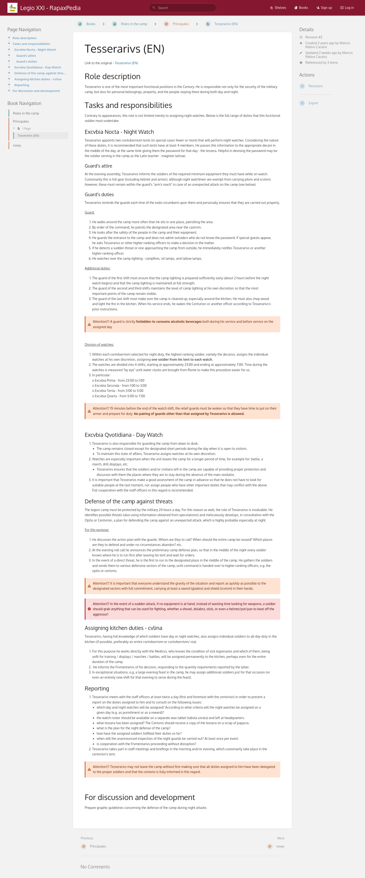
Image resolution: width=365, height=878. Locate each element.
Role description (25, 38)
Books (301, 8)
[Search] (153, 8)
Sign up (324, 8)
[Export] (328, 103)
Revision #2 (310, 37)
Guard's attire (26, 55)
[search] (182, 7)
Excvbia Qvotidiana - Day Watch (37, 67)
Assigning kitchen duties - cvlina (37, 79)
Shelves (278, 8)
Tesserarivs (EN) (126, 63)
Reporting (21, 85)
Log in (347, 8)
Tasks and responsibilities (31, 44)
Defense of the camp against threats (40, 73)
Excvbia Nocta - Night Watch (35, 49)
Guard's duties (26, 61)
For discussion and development (36, 91)
